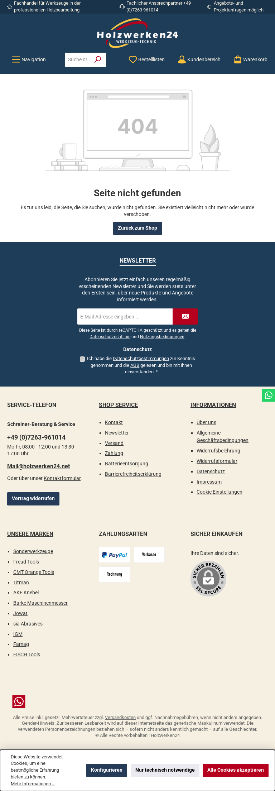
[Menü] (28, 59)
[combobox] (77, 60)
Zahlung (114, 453)
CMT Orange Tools (33, 572)
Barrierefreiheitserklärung (133, 474)
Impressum (209, 482)
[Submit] (185, 316)
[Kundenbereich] (199, 59)
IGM (18, 634)
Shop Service (118, 405)
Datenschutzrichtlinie (110, 336)
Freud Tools (26, 562)
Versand (114, 443)
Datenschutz (211, 472)
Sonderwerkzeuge (33, 551)
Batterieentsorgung (126, 464)
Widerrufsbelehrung (218, 451)
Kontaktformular (62, 478)
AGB (134, 365)
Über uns (206, 423)
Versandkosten (120, 717)
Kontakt (114, 423)
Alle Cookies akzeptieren (235, 770)
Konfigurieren (106, 770)
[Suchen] (98, 60)
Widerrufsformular (217, 461)
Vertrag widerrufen (33, 498)
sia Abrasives (28, 624)
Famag (21, 644)
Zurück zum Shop (137, 228)
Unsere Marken (30, 534)
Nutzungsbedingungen (162, 336)
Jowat (20, 613)
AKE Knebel (26, 593)
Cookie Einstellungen (219, 492)
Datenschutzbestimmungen (141, 358)
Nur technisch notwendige (165, 770)
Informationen (213, 405)
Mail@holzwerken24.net (38, 466)
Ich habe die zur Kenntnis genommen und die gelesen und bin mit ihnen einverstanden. (141, 365)
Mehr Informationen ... (33, 783)
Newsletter (117, 433)
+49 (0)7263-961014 (36, 437)
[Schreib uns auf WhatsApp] (137, 702)
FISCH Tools (26, 655)
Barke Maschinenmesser (40, 603)
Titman (21, 583)
